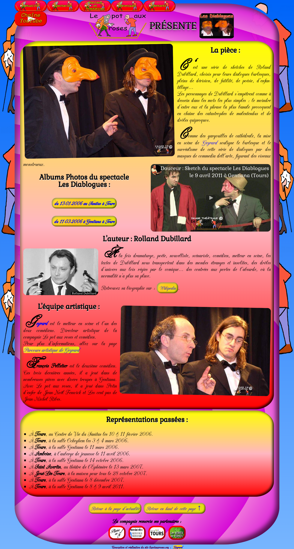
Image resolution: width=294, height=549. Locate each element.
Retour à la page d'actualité (115, 508)
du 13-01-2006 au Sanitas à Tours (84, 203)
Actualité (30, 5)
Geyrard (209, 142)
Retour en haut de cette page (174, 508)
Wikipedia (167, 288)
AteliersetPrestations (95, 5)
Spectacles (63, 5)
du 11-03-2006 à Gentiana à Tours (84, 221)
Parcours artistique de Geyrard (51, 349)
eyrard (41, 323)
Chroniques (127, 5)
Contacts (159, 5)
